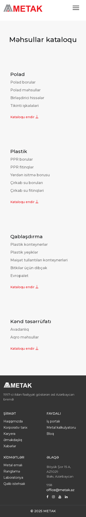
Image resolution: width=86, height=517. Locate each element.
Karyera (9, 434)
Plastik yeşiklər (24, 252)
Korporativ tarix (15, 427)
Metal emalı (12, 465)
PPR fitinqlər (22, 167)
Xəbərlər (9, 446)
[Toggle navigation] (76, 8)
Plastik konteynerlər (29, 244)
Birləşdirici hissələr (27, 98)
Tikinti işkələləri (24, 105)
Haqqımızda (13, 421)
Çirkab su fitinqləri (27, 190)
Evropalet (19, 276)
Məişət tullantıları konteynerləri (39, 260)
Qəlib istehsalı (14, 484)
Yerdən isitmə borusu (30, 175)
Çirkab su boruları (26, 183)
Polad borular (23, 82)
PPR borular (21, 159)
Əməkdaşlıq (12, 440)
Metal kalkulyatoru (61, 427)
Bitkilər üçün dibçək (28, 268)
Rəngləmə (11, 471)
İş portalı (53, 421)
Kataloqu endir (24, 117)
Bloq (50, 434)
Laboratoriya (13, 477)
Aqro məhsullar (24, 337)
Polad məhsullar (25, 90)
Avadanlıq (19, 329)
